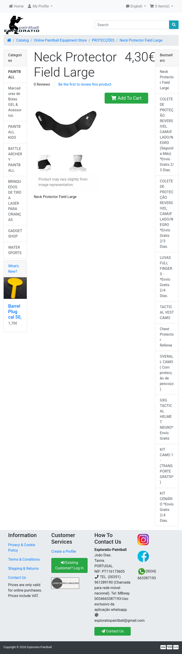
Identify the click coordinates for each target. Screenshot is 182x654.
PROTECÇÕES (103, 40)
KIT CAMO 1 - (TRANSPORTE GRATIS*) (166, 465)
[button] (39, 6)
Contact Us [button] (112, 631)
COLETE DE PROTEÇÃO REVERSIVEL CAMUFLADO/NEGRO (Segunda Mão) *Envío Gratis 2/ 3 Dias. (167, 134)
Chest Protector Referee (167, 337)
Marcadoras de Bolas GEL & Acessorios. (14, 102)
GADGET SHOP (15, 233)
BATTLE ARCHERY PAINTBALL (15, 159)
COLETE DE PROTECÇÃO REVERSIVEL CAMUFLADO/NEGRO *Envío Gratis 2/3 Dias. (166, 214)
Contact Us (17, 577)
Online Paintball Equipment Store (60, 40)
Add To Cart (126, 98)
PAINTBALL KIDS (14, 132)
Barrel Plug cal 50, (15, 311)
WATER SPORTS (15, 250)
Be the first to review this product (84, 84)
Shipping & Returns (23, 568)
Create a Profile (63, 551)
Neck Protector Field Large (141, 40)
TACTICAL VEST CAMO (167, 312)
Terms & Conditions (24, 559)
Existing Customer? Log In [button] (69, 565)
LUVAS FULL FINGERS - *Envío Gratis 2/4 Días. (166, 276)
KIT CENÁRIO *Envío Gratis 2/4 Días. (167, 507)
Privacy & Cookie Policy (21, 547)
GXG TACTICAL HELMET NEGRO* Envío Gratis (166, 419)
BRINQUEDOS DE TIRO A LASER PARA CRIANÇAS (14, 200)
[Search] (131, 24)
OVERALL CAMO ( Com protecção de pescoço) (167, 372)
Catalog (22, 40)
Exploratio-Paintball (39, 647)
